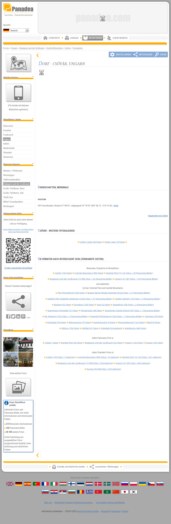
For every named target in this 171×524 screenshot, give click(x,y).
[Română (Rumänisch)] (80, 492)
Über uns (48, 502)
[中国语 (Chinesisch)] (116, 492)
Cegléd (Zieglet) (137, 298)
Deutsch (14, 30)
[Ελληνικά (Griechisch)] (89, 492)
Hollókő (90, 328)
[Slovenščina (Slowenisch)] (45, 492)
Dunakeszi (84, 304)
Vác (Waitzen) (66, 316)
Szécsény (154, 316)
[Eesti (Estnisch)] (80, 484)
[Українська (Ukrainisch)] (142, 484)
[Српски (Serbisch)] (63, 492)
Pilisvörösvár (91, 310)
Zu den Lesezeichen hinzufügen (18, 268)
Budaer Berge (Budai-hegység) (118, 292)
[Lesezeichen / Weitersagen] (18, 301)
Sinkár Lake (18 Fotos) (114, 242)
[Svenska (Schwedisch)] (107, 484)
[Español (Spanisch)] (27, 484)
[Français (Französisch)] (45, 484)
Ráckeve (62, 304)
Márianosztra (80, 322)
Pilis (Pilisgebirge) (71, 292)
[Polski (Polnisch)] (133, 484)
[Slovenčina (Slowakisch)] (160, 484)
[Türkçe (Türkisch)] (98, 492)
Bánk (153, 322)
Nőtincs (70, 328)
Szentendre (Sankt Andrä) (132, 310)
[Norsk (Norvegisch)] (115, 484)
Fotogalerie (78, 48)
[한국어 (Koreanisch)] (133, 492)
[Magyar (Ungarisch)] (63, 484)
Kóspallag (56, 322)
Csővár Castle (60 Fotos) (91, 242)
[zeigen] (38, 455)
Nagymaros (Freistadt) (63, 310)
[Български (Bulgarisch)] (71, 492)
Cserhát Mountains (54, 48)
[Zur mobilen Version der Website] (18, 93)
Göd (103, 304)
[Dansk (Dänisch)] (98, 484)
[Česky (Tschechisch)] (151, 484)
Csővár (68, 48)
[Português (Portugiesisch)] (36, 484)
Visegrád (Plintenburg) (116, 316)
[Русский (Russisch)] (124, 484)
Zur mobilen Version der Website (110, 502)
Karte (116, 205)
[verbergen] (38, 55)
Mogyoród (105, 511)
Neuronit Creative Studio (88, 511)
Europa (154, 342)
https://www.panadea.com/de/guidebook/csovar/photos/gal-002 (18, 230)
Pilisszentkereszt (131, 322)
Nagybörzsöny (104, 322)
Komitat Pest (129, 273)
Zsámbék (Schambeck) (111, 328)
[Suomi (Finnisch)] (71, 484)
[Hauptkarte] (18, 63)
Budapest (116, 511)
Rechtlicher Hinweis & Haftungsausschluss (74, 502)
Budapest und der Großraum (31, 48)
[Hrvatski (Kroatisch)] (54, 492)
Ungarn (14, 48)
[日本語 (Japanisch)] (124, 492)
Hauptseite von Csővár (158, 215)
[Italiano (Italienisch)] (54, 484)
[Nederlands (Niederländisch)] (89, 484)
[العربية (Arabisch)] (107, 492)
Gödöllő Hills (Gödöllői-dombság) (79, 298)
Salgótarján (135, 328)
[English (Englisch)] (10, 484)
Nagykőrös (133, 304)
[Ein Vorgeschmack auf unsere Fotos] (18, 387)
